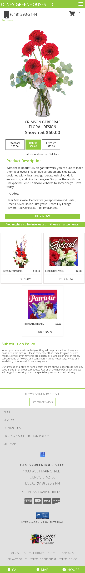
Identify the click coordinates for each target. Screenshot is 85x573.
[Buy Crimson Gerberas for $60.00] (43, 216)
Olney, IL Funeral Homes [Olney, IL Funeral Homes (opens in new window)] (27, 553)
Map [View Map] (42, 569)
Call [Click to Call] (14, 569)
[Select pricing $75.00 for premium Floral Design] (51, 145)
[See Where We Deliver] (42, 402)
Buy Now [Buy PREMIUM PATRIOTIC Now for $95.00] (45, 332)
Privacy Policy (18, 559)
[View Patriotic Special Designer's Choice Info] (63, 251)
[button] (75, 15)
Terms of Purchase (44, 559)
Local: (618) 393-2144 (42, 483)
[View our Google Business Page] (42, 456)
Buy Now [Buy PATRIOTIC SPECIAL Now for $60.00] (66, 279)
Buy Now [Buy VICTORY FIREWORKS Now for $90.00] (24, 279)
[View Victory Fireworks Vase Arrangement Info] (21, 251)
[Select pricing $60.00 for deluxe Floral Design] (33, 145)
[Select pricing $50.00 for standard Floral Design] (15, 145)
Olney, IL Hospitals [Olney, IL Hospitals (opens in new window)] (60, 553)
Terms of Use (68, 559)
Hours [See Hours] (70, 569)
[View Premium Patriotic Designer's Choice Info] (42, 304)
